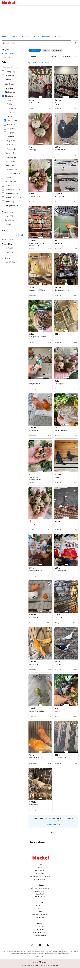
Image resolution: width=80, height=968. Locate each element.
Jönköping (45, 36)
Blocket (5, 36)
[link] (10, 53)
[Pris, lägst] (5, 235)
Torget (12, 36)
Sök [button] (21, 235)
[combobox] (36, 43)
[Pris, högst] (13, 235)
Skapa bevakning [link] (53, 824)
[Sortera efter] (70, 56)
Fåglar (36, 36)
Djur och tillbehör (25, 36)
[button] (75, 43)
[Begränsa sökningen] (13, 67)
